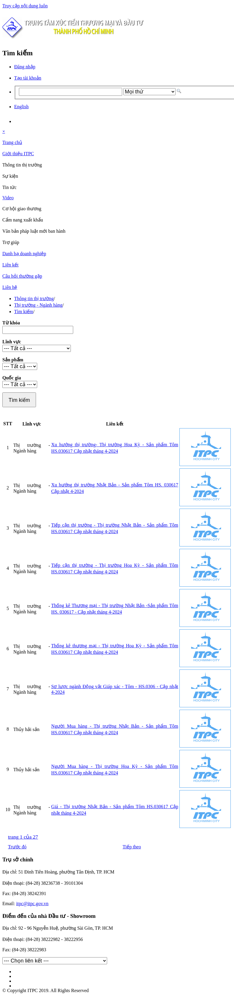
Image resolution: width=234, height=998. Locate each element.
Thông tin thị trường (34, 298)
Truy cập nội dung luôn (25, 5)
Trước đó (17, 846)
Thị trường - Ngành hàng (38, 305)
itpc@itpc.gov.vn (32, 903)
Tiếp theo (132, 846)
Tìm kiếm (23, 311)
